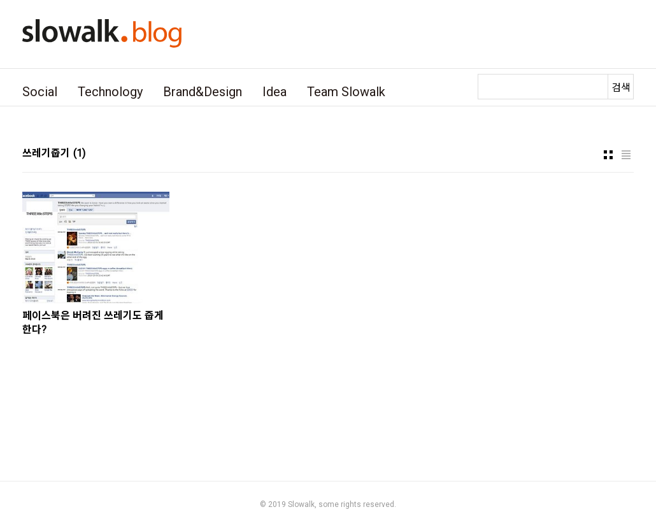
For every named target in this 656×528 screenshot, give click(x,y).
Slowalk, (302, 504)
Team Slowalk (346, 91)
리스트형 (626, 154)
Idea (274, 91)
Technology (110, 91)
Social (39, 91)
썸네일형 (608, 154)
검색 (621, 88)
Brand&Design (202, 91)
